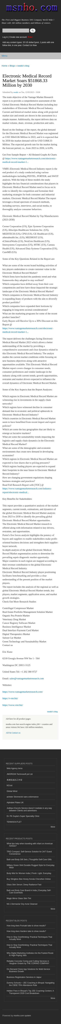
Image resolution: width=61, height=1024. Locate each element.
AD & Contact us (13, 733)
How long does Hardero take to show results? (26, 931)
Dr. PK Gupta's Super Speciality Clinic (23, 816)
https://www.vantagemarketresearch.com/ (22, 691)
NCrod (9, 785)
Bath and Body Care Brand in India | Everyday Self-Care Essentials (29, 891)
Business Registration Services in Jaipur (24, 977)
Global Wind (12, 791)
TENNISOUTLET (14, 822)
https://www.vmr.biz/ (12, 705)
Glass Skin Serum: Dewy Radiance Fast (24, 884)
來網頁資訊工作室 (14, 780)
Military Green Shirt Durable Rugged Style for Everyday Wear (30, 866)
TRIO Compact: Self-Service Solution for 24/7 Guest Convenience (29, 852)
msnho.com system (22, 1015)
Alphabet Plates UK (15, 802)
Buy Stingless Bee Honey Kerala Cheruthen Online (29, 879)
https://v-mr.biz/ (10, 698)
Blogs (12, 66)
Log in (5, 37)
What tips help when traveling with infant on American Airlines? (30, 844)
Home (4, 66)
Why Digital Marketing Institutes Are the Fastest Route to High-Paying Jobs (30, 954)
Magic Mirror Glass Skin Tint (19, 898)
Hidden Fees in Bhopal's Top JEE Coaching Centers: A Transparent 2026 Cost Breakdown (30, 992)
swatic (15, 92)
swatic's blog (23, 66)
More (53, 827)
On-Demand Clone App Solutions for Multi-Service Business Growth (28, 970)
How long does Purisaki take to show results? (26, 926)
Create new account (18, 37)
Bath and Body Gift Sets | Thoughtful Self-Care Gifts (29, 859)
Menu (4, 55)
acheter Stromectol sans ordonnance (23, 797)
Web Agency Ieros (14, 768)
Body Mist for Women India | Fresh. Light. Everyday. (29, 873)
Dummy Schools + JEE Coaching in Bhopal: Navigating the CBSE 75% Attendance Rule (30, 984)
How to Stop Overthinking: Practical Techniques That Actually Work (29, 938)
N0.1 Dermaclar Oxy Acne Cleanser (22, 904)
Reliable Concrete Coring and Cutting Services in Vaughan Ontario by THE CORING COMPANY (28, 962)
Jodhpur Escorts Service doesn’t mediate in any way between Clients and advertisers (29, 809)
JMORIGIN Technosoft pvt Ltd (20, 774)
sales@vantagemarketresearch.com (27, 678)
